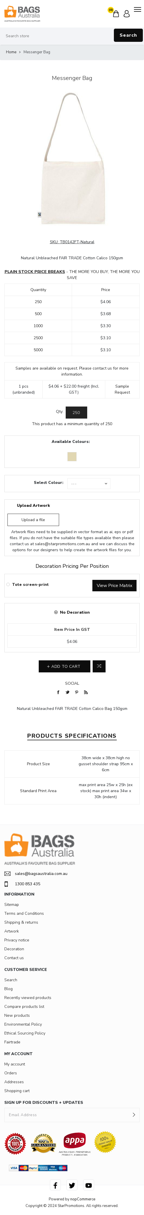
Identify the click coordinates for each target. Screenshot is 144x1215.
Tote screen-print (30, 584)
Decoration (14, 949)
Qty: (59, 411)
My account (14, 1064)
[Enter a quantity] (76, 413)
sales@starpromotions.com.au (62, 544)
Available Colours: (71, 441)
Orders (10, 1073)
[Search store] (72, 36)
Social (72, 683)
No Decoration (75, 612)
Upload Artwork (33, 505)
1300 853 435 (22, 884)
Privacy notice (16, 940)
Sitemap (11, 904)
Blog (8, 989)
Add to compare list (99, 666)
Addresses (14, 1082)
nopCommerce (82, 1199)
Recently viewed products (27, 997)
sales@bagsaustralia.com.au (35, 873)
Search (128, 35)
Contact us (14, 958)
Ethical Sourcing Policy (24, 1033)
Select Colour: (48, 482)
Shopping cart (17, 1091)
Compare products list (24, 1006)
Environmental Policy (23, 1024)
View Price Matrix (114, 585)
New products (17, 1015)
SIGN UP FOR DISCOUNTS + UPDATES (43, 1102)
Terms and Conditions (24, 913)
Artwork (11, 931)
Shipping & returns (21, 922)
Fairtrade (12, 1042)
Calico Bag (102, 708)
